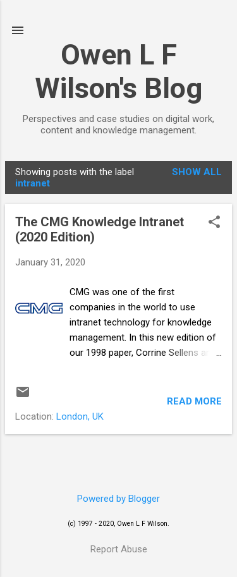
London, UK (80, 416)
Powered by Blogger (118, 498)
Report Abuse (118, 549)
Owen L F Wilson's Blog (118, 71)
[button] (214, 223)
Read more (194, 401)
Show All (197, 172)
